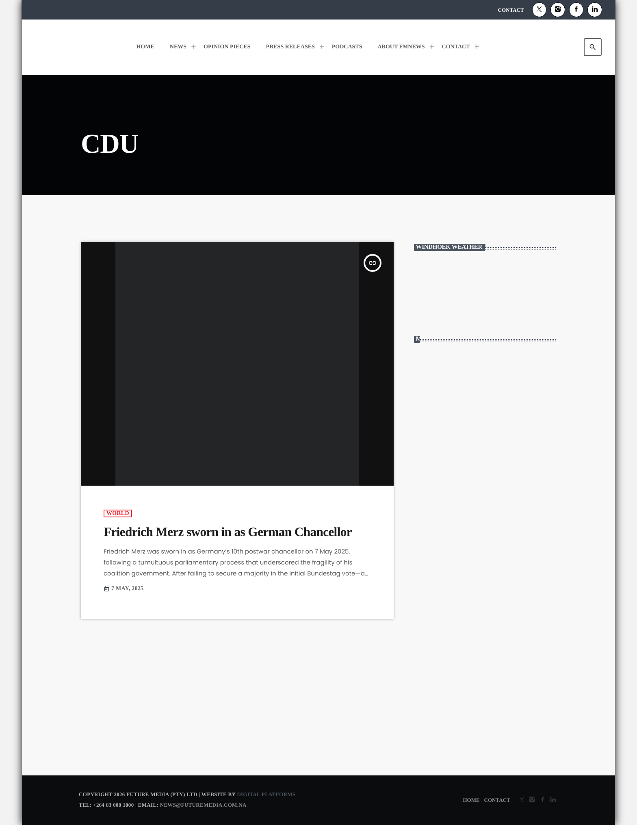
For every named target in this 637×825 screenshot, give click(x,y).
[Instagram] (557, 9)
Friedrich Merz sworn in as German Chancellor (228, 532)
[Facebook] (576, 9)
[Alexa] (594, 9)
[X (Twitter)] (539, 9)
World (117, 513)
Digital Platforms (266, 794)
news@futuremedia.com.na (203, 805)
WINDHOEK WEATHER (485, 291)
